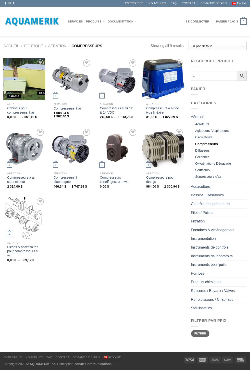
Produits (95, 21)
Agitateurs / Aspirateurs (212, 130)
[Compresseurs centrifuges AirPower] (117, 149)
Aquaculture (200, 186)
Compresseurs (206, 144)
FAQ (174, 3)
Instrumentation (203, 238)
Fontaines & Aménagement (212, 230)
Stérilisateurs (201, 308)
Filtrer (200, 333)
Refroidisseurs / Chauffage (212, 299)
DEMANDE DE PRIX (213, 3)
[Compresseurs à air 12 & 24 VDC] (117, 79)
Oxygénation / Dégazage (213, 163)
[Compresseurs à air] (71, 79)
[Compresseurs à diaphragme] (71, 149)
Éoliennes (202, 157)
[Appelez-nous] (14, 3)
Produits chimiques (206, 282)
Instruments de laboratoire (212, 256)
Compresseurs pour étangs (160, 180)
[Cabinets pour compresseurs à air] (24, 79)
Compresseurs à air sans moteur (21, 180)
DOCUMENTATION (122, 21)
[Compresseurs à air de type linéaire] (163, 79)
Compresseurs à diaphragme (66, 180)
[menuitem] (239, 3)
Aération (57, 46)
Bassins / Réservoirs (207, 195)
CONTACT (188, 3)
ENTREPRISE (134, 3)
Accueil (11, 46)
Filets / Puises (202, 213)
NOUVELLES (157, 3)
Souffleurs (202, 170)
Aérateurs (202, 124)
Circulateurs (204, 137)
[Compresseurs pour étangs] (163, 149)
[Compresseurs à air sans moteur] (24, 149)
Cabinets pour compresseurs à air (21, 110)
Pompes (197, 273)
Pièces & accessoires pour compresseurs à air (22, 251)
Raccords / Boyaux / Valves (213, 291)
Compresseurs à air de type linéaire (162, 110)
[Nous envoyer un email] (10, 3)
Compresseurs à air (68, 108)
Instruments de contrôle (210, 247)
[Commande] (217, 46)
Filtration (198, 221)
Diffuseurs (202, 150)
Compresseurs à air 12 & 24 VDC (116, 110)
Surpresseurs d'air (208, 176)
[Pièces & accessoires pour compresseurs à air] (24, 218)
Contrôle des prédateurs (210, 204)
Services (75, 21)
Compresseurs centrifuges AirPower (115, 180)
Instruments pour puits (209, 265)
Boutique (33, 46)
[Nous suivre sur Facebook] (5, 3)
